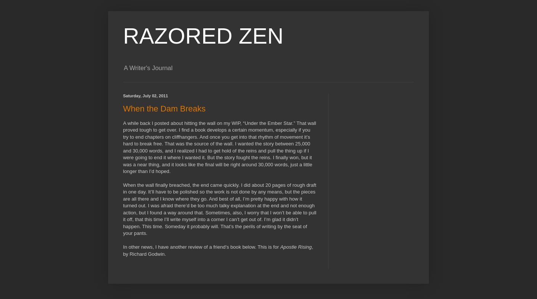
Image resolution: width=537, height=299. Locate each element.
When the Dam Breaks (164, 108)
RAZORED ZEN (203, 35)
